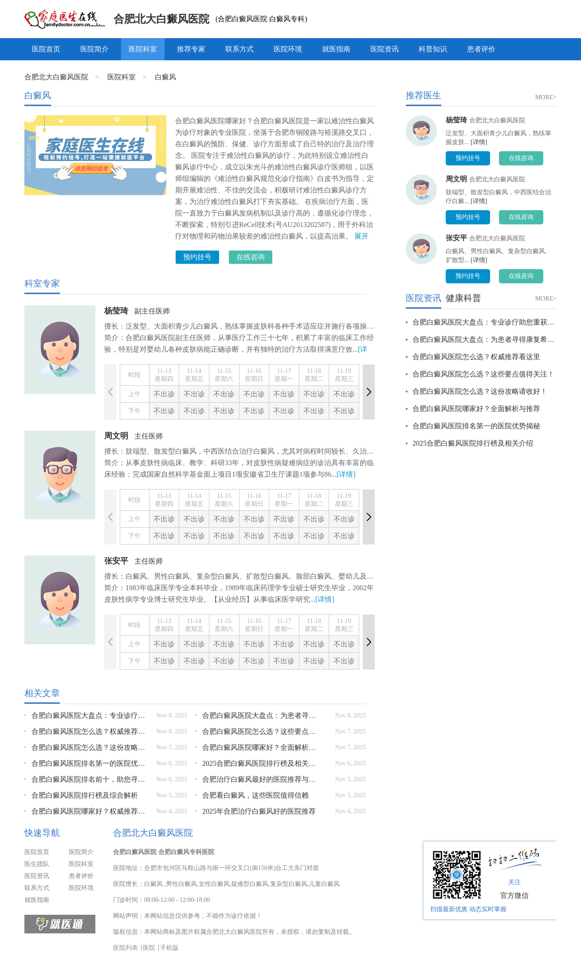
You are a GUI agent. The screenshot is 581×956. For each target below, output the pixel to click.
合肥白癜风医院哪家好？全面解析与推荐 (257, 747)
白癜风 (165, 77)
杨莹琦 (116, 310)
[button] (369, 391)
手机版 (169, 947)
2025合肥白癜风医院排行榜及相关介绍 (257, 763)
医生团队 (36, 864)
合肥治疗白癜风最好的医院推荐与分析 (257, 779)
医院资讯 (384, 49)
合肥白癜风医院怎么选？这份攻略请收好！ (86, 747)
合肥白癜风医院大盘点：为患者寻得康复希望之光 (257, 715)
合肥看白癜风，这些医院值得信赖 (252, 795)
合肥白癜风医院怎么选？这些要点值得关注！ (257, 731)
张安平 (116, 560)
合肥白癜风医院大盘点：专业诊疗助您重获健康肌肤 (86, 715)
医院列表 (125, 947)
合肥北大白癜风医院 (161, 19)
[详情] (346, 474)
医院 (149, 947)
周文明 (116, 435)
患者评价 (481, 49)
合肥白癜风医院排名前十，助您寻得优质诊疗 (86, 779)
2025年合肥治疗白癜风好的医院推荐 (255, 811)
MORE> (546, 97)
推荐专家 (191, 49)
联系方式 (239, 49)
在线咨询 (250, 257)
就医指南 (336, 49)
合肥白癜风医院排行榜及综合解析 (81, 795)
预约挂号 (197, 257)
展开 (361, 236)
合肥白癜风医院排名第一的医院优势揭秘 (86, 763)
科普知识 (433, 49)
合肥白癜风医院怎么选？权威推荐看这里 (86, 731)
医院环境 (288, 49)
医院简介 (94, 49)
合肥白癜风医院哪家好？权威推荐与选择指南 (86, 811)
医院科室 (143, 49)
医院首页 (46, 49)
